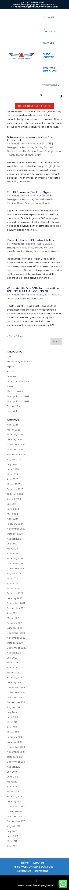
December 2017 (16, 806)
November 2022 (16, 568)
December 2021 (16, 603)
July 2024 (12, 504)
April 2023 (12, 553)
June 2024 (13, 509)
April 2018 (12, 786)
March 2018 (13, 791)
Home (25, 863)
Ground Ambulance (18, 381)
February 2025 (15, 489)
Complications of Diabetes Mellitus (31, 240)
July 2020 (12, 657)
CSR (9, 356)
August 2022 (14, 573)
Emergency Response (20, 147)
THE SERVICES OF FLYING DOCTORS (32, 866)
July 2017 (12, 831)
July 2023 (12, 543)
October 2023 (15, 533)
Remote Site (14, 406)
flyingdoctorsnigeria (23, 143)
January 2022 (14, 598)
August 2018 (13, 766)
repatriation (13, 411)
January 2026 (14, 439)
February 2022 (15, 593)
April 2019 (12, 727)
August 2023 (14, 538)
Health (22, 151)
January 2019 (14, 742)
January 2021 (14, 628)
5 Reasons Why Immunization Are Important (30, 138)
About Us (38, 863)
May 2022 (12, 578)
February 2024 (15, 524)
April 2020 (12, 667)
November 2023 (16, 528)
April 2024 (12, 519)
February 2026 (15, 434)
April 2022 (12, 583)
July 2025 (12, 464)
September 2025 (16, 454)
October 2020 (15, 642)
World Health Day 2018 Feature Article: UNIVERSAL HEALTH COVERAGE (33, 289)
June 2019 (12, 717)
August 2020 (14, 652)
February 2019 (15, 737)
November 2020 (16, 637)
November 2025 (16, 444)
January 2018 (14, 801)
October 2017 (14, 816)
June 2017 (12, 836)
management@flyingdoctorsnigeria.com (35, 6)
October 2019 (14, 697)
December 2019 (16, 687)
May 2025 (12, 474)
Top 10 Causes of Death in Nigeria (29, 192)
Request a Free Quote (34, 106)
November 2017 (15, 811)
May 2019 (12, 722)
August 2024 (14, 499)
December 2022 (16, 563)
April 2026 (12, 424)
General (12, 151)
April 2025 (12, 479)
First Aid (48, 147)
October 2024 (15, 494)
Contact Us (24, 870)
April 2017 (12, 846)
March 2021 (13, 618)
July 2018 (12, 771)
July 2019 (12, 712)
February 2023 (15, 558)
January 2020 (14, 682)
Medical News (35, 151)
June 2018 (12, 776)
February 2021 (15, 623)
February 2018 (15, 796)
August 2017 (13, 826)
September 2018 (16, 761)
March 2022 (13, 588)
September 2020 (16, 648)
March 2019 (13, 732)
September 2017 (16, 821)
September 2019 (16, 702)
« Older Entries (15, 336)
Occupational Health (28, 155)
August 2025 (14, 459)
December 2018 (16, 747)
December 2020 (16, 633)
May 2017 (12, 841)
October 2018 (14, 757)
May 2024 (12, 514)
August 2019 (13, 707)
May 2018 (12, 781)
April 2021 (12, 613)
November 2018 (16, 752)
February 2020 (15, 677)
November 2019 (16, 692)
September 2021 (16, 608)
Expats (38, 147)
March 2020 (13, 672)
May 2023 (12, 548)
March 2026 (13, 429)
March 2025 (13, 484)
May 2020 (12, 662)
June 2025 (13, 469)
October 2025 (15, 449)
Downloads (41, 870)
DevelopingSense (43, 885)
